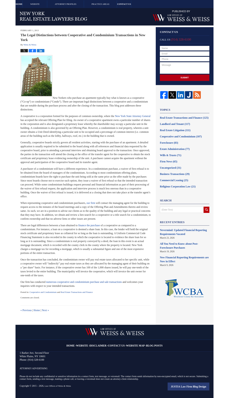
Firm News (167, 157)
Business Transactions (173, 169)
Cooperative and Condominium (43, 292)
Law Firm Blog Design (194, 386)
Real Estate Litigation (173, 129)
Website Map (134, 343)
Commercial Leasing (172, 175)
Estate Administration (173, 146)
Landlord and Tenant (173, 123)
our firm (90, 203)
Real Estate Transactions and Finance (77, 292)
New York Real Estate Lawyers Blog (53, 16)
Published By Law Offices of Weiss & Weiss (181, 15)
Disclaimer (101, 343)
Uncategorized (169, 163)
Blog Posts (149, 343)
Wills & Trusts (169, 152)
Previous (26, 310)
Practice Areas (115, 4)
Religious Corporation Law (175, 180)
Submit (184, 77)
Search (206, 204)
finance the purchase (89, 225)
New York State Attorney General (133, 116)
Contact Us (145, 4)
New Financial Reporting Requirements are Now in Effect (184, 251)
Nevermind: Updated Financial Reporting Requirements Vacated (180, 226)
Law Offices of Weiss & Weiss (59, 386)
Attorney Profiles (80, 4)
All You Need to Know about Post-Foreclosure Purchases (182, 238)
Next (45, 310)
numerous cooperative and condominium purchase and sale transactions (84, 282)
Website (49, 4)
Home (26, 4)
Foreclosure (168, 140)
